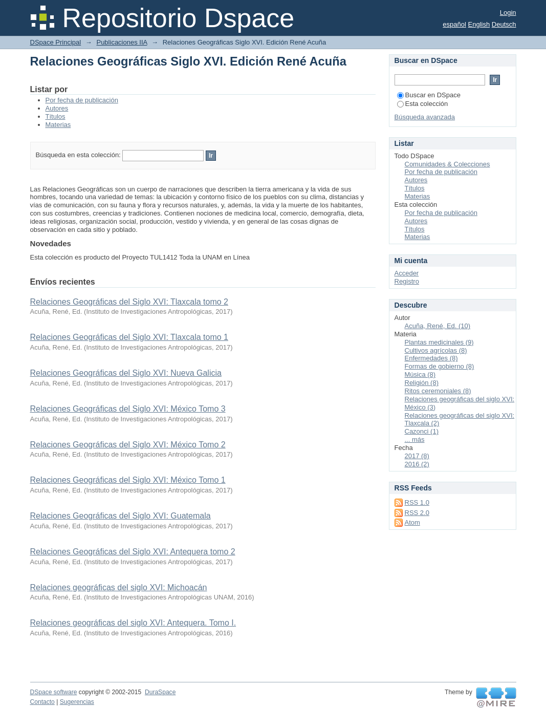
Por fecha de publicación (82, 100)
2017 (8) (417, 456)
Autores (57, 108)
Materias (58, 124)
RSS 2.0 (417, 513)
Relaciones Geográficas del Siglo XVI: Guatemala (120, 515)
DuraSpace (160, 692)
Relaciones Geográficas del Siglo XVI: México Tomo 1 (128, 480)
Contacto (42, 701)
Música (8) (420, 374)
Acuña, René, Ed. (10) (438, 326)
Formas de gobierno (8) (439, 366)
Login (508, 12)
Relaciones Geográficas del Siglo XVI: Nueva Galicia (126, 373)
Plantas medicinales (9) (439, 342)
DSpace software (53, 692)
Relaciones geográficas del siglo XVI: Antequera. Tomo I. (133, 622)
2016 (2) (417, 464)
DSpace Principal (55, 42)
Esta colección (422, 104)
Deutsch (504, 24)
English (479, 24)
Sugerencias (77, 701)
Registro (407, 281)
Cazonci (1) (422, 431)
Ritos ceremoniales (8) (438, 391)
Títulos (55, 116)
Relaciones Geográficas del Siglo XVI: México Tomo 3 (128, 408)
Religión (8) (422, 383)
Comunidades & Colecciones (447, 164)
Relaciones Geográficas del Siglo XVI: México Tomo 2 (128, 444)
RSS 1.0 (417, 502)
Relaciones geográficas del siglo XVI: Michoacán (118, 587)
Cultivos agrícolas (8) (436, 350)
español (454, 24)
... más (415, 439)
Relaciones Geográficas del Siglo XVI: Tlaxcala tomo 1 (129, 337)
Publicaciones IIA (121, 42)
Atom (412, 522)
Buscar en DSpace (429, 95)
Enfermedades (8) (431, 358)
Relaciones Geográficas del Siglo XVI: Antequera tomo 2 (132, 551)
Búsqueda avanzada (425, 117)
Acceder (407, 273)
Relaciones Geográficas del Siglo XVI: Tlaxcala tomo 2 (129, 301)
